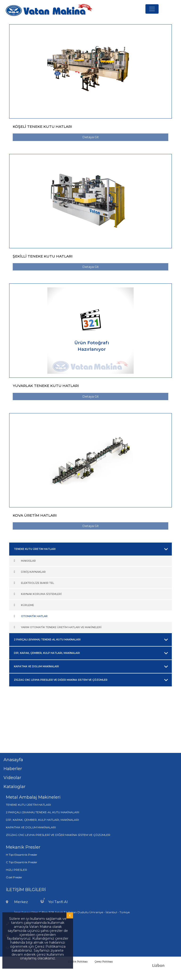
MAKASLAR (28, 560)
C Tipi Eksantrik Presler (21, 862)
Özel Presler (14, 877)
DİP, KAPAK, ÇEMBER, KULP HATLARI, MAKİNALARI (42, 820)
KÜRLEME (27, 605)
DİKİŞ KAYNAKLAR (33, 571)
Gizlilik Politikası (78, 961)
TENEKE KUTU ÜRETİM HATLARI (28, 804)
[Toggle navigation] (152, 9)
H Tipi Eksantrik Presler (21, 854)
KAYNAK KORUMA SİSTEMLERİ (41, 594)
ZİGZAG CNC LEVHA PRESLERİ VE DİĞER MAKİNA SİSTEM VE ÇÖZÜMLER (58, 835)
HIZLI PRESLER (16, 869)
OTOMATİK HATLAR (34, 616)
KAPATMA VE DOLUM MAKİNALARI (31, 827)
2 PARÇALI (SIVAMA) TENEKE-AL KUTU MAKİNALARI (42, 812)
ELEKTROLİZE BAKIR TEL (37, 583)
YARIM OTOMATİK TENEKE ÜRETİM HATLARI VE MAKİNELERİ (61, 627)
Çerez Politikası (104, 961)
